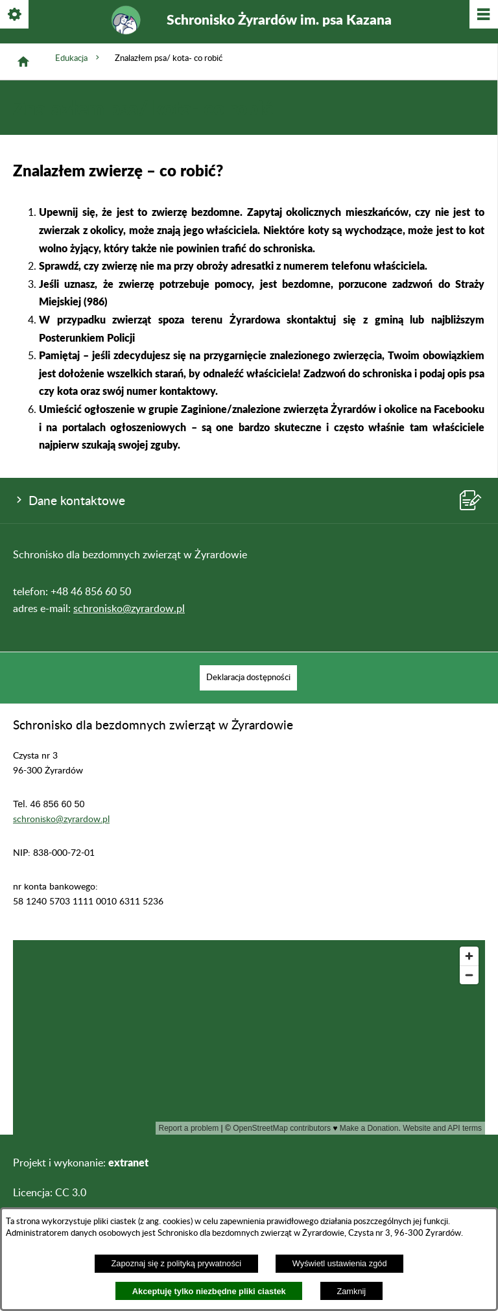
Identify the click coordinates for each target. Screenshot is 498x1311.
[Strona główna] (23, 61)
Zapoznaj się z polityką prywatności (176, 1263)
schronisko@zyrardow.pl (129, 609)
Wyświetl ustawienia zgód (339, 1263)
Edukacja (78, 57)
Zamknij (351, 1291)
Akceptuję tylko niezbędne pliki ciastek (209, 1291)
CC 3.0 (70, 1193)
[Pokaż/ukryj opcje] (15, 15)
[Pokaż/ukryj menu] (483, 15)
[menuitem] (248, 678)
